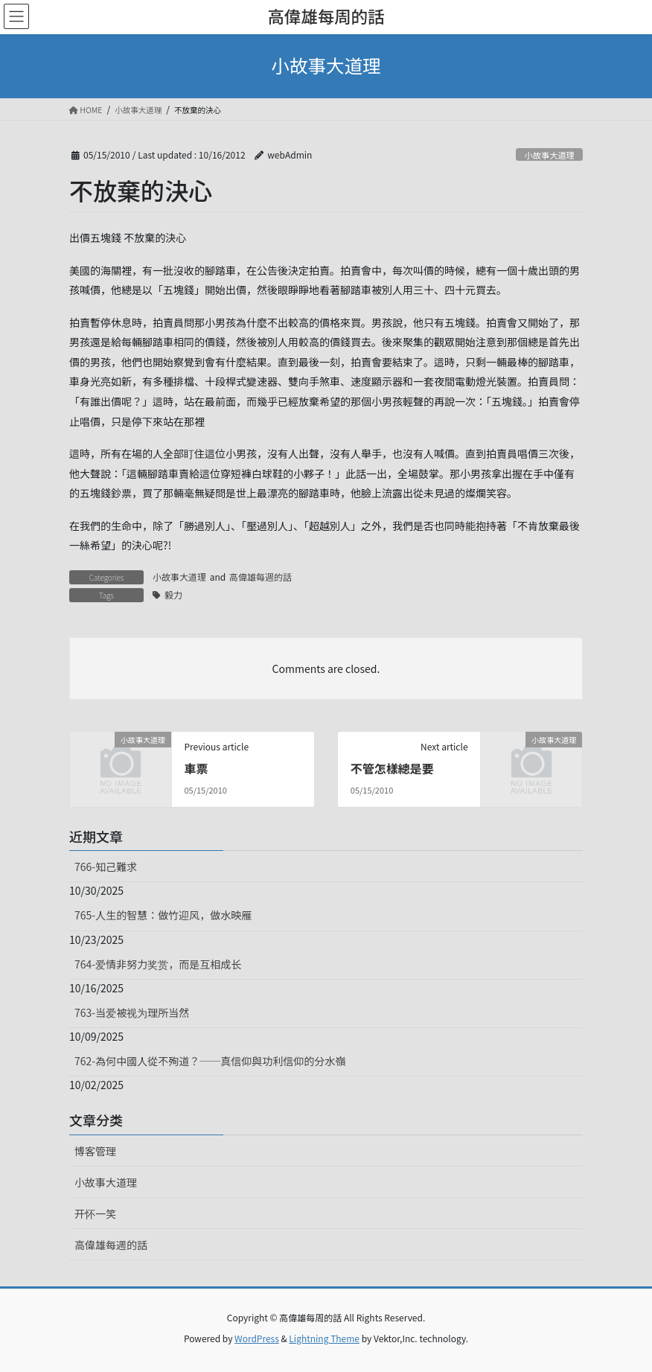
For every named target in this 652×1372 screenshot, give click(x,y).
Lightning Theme (324, 1338)
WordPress (256, 1338)
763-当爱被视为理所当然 (131, 1012)
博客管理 (95, 1150)
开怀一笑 (95, 1213)
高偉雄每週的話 (260, 576)
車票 (196, 768)
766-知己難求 (105, 866)
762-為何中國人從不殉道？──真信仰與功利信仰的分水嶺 (209, 1060)
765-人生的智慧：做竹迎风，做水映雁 (163, 914)
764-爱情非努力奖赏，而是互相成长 (157, 964)
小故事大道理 (550, 155)
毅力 (173, 594)
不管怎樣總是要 (392, 768)
